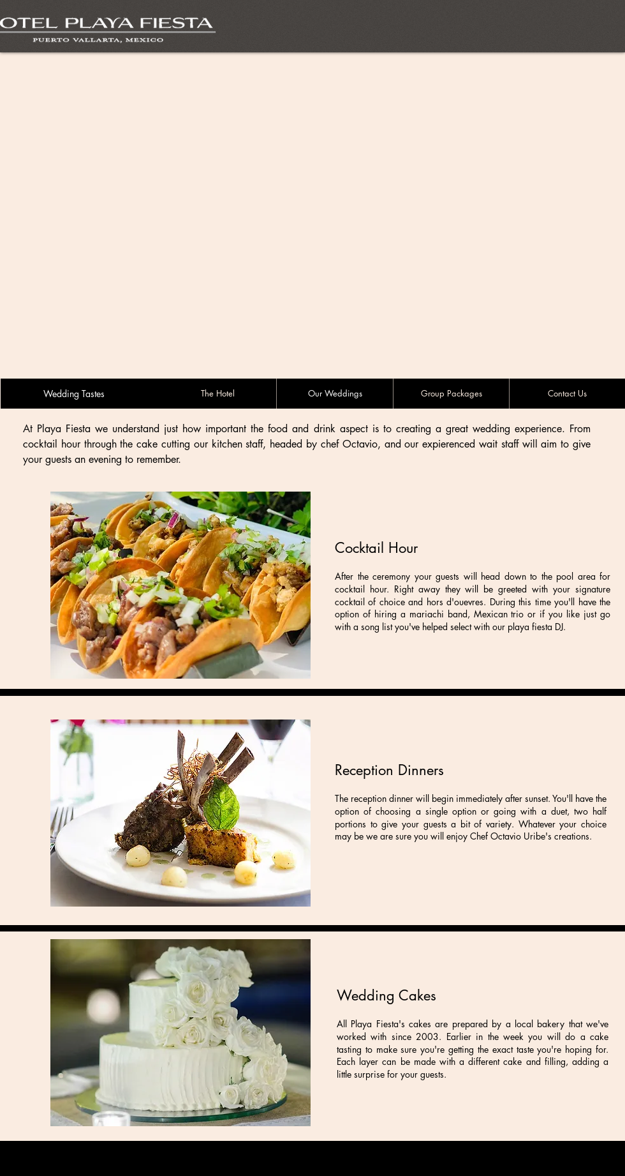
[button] (180, 585)
